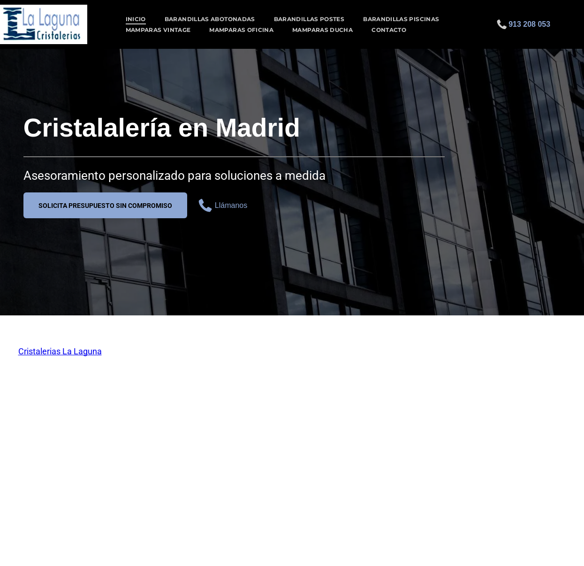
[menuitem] (135, 18)
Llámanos (231, 205)
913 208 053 (529, 24)
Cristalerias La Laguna (60, 351)
